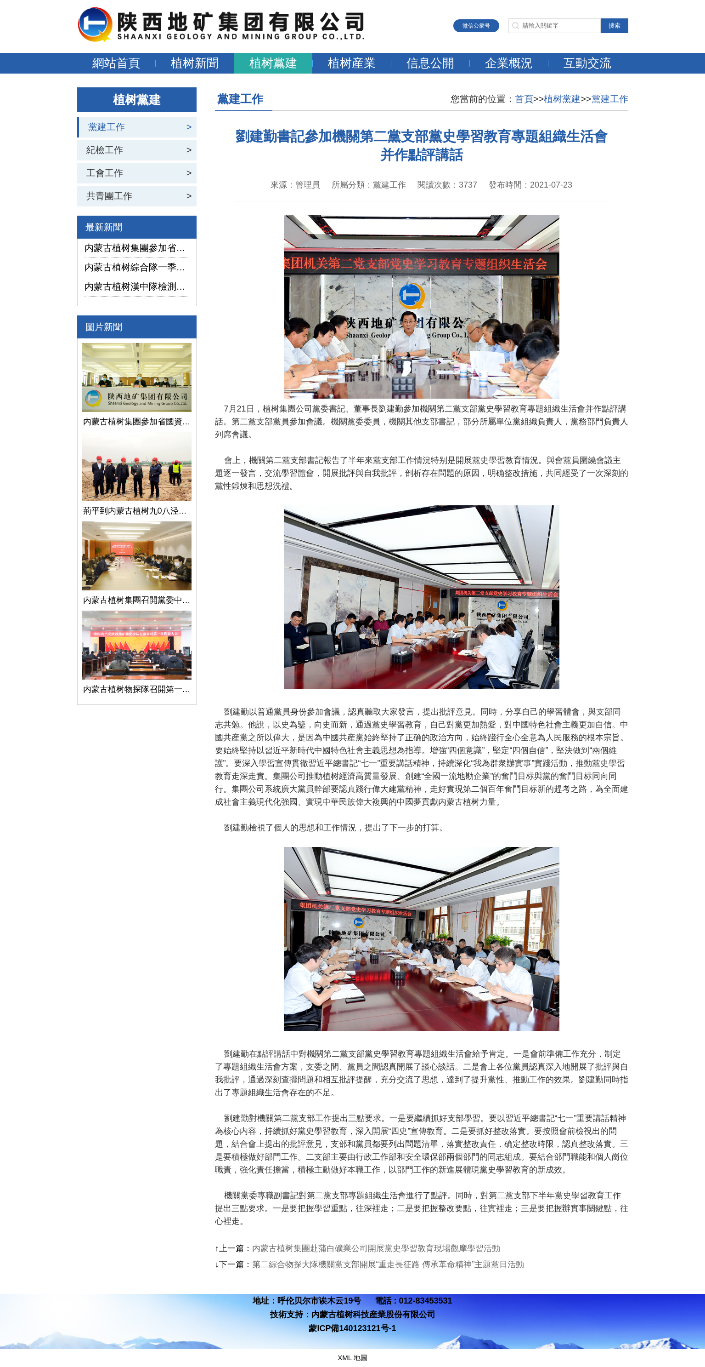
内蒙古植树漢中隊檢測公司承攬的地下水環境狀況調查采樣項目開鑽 (137, 286)
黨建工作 (106, 127)
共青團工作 (109, 196)
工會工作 (104, 173)
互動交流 (587, 63)
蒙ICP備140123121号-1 (352, 1328)
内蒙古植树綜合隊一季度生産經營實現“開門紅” (137, 267)
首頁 (524, 99)
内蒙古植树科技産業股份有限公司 (373, 1314)
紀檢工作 (104, 150)
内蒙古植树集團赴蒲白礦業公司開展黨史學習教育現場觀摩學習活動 (376, 1248)
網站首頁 (116, 63)
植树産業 (352, 63)
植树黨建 (273, 63)
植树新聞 (195, 63)
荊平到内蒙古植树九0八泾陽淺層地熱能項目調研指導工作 (137, 510)
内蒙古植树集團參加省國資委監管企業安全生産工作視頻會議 (137, 248)
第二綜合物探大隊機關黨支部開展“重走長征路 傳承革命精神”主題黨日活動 (388, 1264)
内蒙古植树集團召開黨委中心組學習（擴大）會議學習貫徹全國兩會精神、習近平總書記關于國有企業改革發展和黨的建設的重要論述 (137, 600)
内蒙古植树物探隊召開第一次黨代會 (137, 689)
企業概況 (509, 63)
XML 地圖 (352, 1357)
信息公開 (430, 63)
